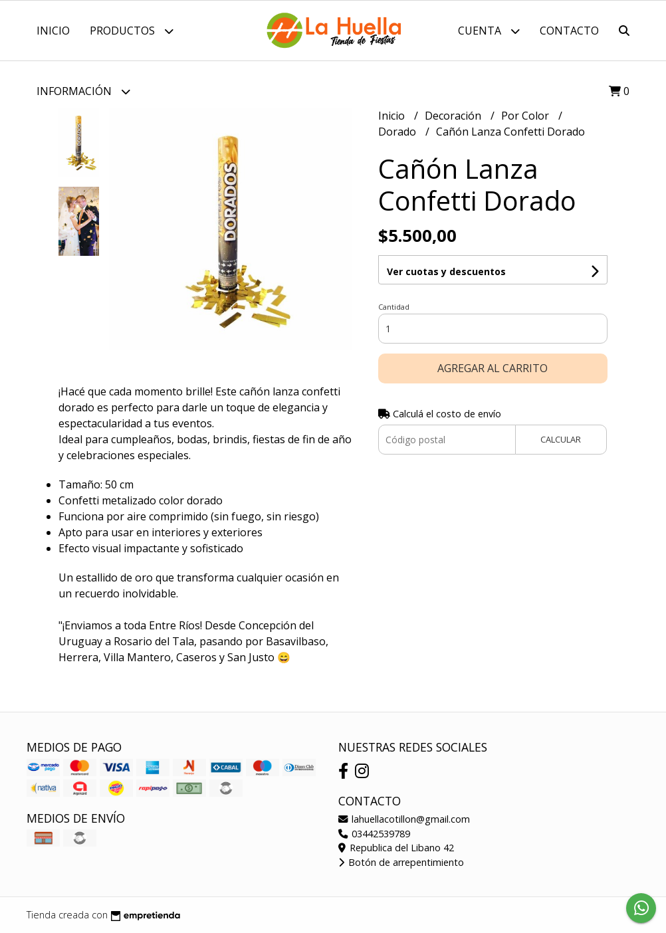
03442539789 (374, 833)
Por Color (526, 115)
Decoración (454, 115)
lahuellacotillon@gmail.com (404, 819)
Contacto (569, 30)
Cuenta (489, 31)
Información (83, 91)
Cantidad (393, 307)
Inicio (53, 30)
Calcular (560, 439)
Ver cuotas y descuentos (446, 271)
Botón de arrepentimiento (401, 862)
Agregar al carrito (492, 368)
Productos (131, 31)
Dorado (398, 131)
